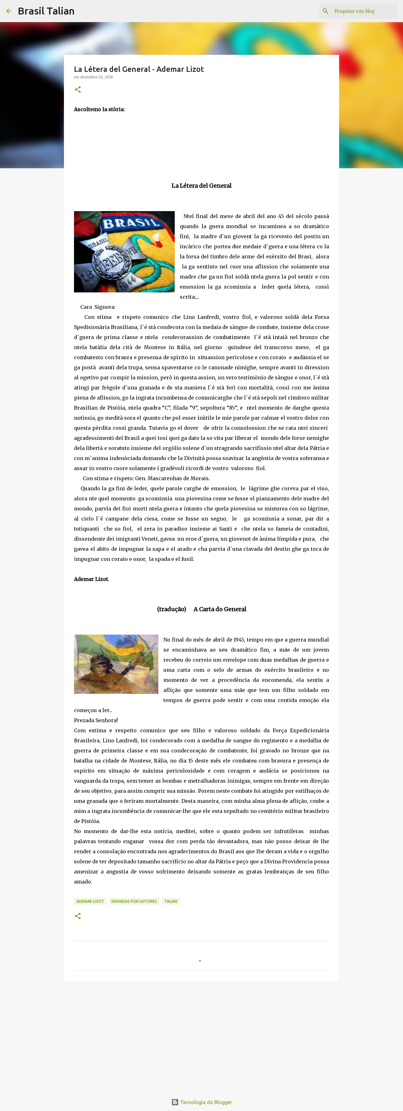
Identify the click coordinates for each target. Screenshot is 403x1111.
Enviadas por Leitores (134, 901)
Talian (170, 901)
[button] (78, 90)
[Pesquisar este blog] (365, 11)
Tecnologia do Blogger (201, 1102)
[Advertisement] (201, 1034)
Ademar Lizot (90, 901)
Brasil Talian (46, 10)
